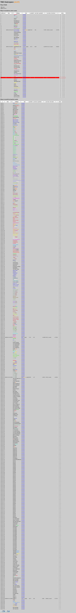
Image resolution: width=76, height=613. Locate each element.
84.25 (24, 29)
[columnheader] (3, 13)
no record (24, 14)
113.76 (24, 46)
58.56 (22, 377)
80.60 (22, 337)
